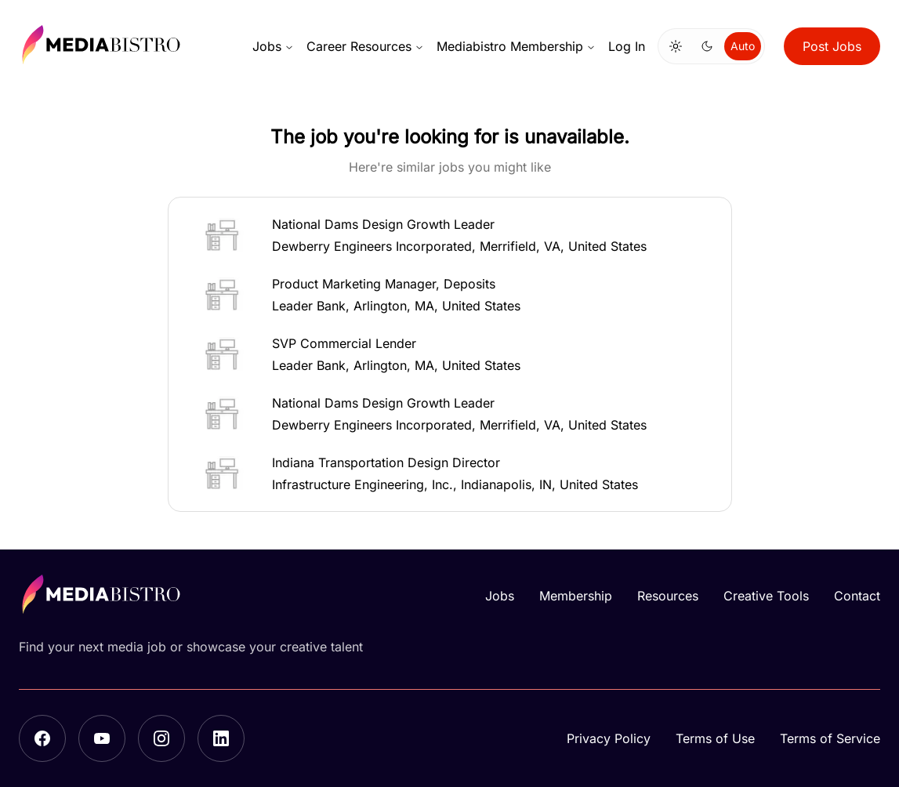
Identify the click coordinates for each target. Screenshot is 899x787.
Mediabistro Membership (516, 46)
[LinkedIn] (221, 738)
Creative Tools (766, 596)
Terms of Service (830, 738)
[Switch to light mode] (676, 46)
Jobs (273, 46)
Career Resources (365, 46)
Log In (626, 46)
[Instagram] (161, 738)
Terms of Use (715, 738)
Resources (667, 596)
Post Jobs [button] (832, 46)
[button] (450, 235)
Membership (575, 596)
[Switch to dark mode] (707, 46)
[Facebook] (42, 738)
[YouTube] (101, 738)
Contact (857, 596)
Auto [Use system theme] (742, 46)
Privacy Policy (609, 738)
